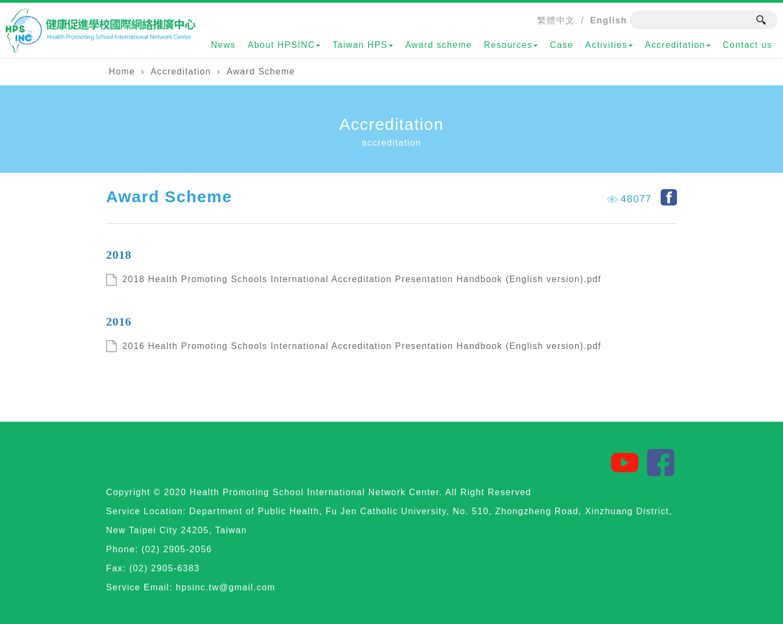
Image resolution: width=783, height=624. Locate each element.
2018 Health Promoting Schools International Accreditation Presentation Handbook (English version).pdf (361, 279)
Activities (609, 44)
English (608, 20)
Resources (511, 44)
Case (561, 44)
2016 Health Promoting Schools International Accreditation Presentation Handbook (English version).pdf (361, 346)
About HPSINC (283, 44)
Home (122, 71)
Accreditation (678, 44)
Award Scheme (261, 71)
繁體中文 (556, 20)
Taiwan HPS (362, 44)
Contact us (747, 44)
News (223, 44)
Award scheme (438, 44)
